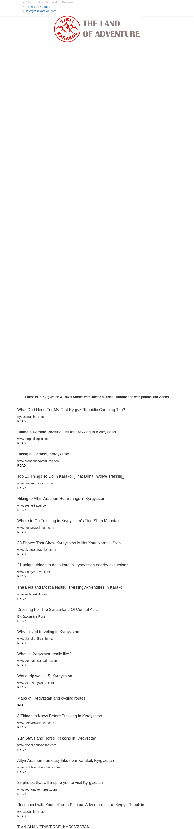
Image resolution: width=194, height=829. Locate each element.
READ (21, 238)
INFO (21, 524)
